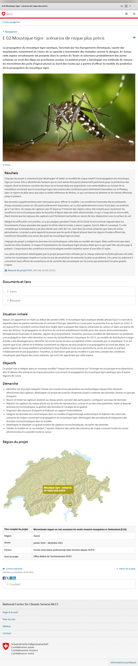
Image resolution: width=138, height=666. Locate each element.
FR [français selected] (126, 6)
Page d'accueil (10, 612)
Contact (7, 633)
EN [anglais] (134, 5)
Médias (6, 626)
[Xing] (11, 577)
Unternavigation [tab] (11, 22)
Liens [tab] (13, 291)
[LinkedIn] (14, 577)
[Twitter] (8, 577)
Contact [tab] (14, 584)
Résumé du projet (31, 270)
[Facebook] (4, 577)
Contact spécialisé (13, 568)
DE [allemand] (122, 6)
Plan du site (9, 619)
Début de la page (127, 568)
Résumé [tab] (14, 300)
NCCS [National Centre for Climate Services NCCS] (9, 14)
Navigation (11, 31)
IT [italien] (130, 6)
